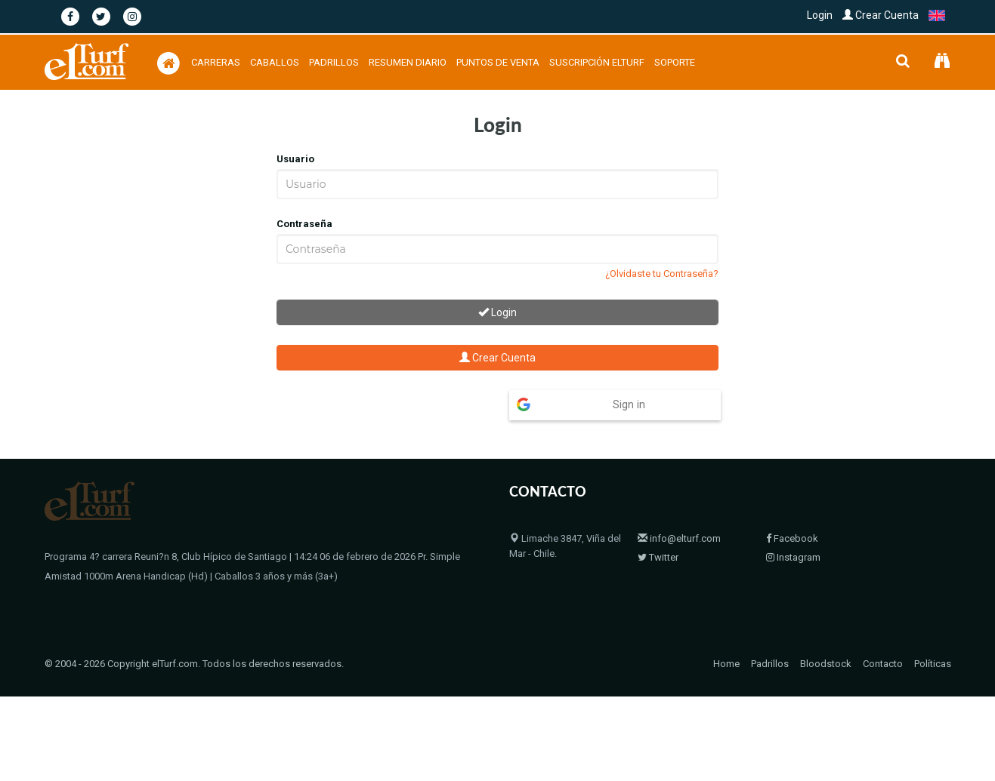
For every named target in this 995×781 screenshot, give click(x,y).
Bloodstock (825, 617)
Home (726, 617)
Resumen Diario (408, 62)
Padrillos (334, 62)
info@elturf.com (679, 509)
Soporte (674, 62)
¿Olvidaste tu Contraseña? (661, 273)
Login (820, 15)
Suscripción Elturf (596, 62)
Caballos (274, 62)
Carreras (215, 62)
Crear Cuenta (880, 15)
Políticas (932, 617)
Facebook (792, 509)
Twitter (658, 527)
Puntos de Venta (497, 62)
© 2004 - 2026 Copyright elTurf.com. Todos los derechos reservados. (194, 617)
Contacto (883, 617)
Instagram (793, 527)
